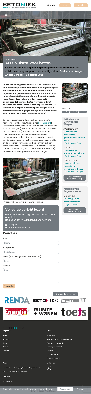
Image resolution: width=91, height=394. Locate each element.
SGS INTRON (82, 112)
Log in (51, 5)
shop (65, 5)
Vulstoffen (65, 112)
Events (5, 343)
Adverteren (51, 336)
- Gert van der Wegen (73, 143)
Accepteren (65, 389)
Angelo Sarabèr (75, 210)
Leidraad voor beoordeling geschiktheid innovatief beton (75, 136)
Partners (6, 347)
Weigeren (81, 389)
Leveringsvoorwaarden (55, 347)
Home (7, 59)
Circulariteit (73, 112)
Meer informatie (47, 389)
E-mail (22, 256)
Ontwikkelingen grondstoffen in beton (74, 151)
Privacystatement (53, 358)
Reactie (6, 265)
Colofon (50, 351)
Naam (5, 238)
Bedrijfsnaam (8, 247)
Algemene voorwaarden (55, 343)
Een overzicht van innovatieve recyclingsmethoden (73, 166)
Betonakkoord (44, 123)
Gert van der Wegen (75, 178)
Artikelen (13, 59)
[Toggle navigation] (6, 14)
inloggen (11, 224)
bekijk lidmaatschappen (17, 227)
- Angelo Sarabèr (71, 204)
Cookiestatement (53, 354)
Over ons (6, 351)
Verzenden (9, 286)
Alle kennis (6, 339)
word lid (80, 5)
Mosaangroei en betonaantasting (72, 200)
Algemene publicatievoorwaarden (59, 339)
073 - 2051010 (8, 381)
